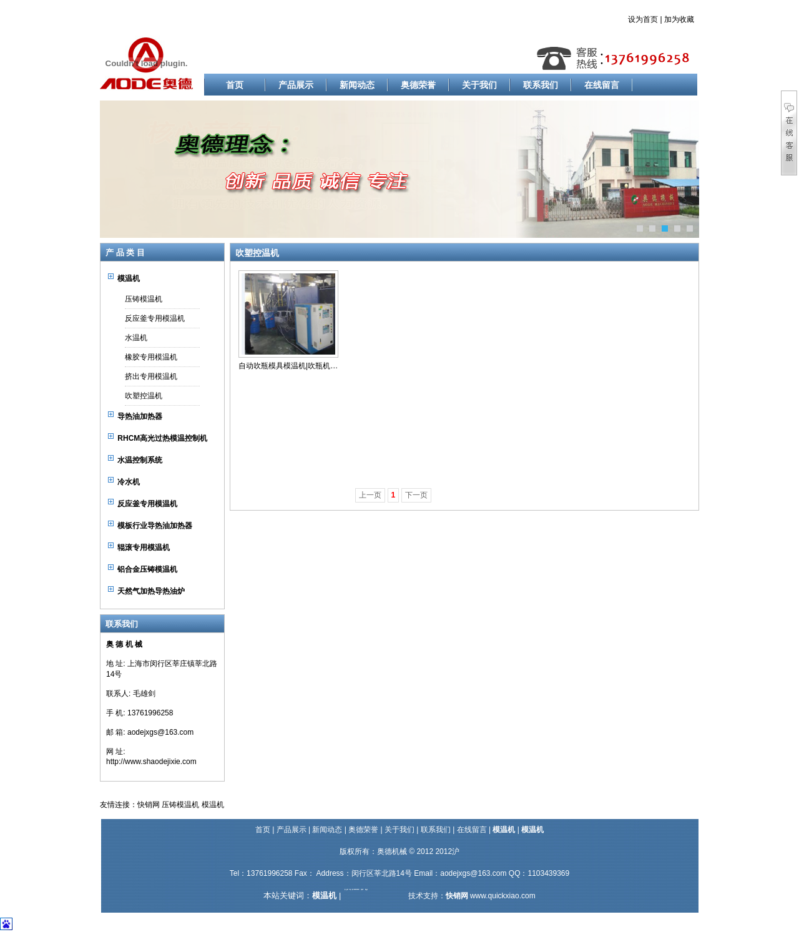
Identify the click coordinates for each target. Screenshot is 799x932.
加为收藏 (679, 19)
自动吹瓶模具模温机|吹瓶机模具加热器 (303, 365)
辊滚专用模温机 (143, 547)
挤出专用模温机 (151, 376)
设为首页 (643, 19)
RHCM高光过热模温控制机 (162, 438)
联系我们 (540, 85)
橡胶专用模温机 (151, 357)
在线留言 (601, 85)
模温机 (128, 278)
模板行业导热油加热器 (154, 525)
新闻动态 (357, 85)
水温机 (136, 337)
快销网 (148, 804)
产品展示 (295, 85)
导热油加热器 (139, 416)
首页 (234, 85)
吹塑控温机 (143, 395)
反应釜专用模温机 (155, 318)
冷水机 (128, 482)
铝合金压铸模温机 (147, 569)
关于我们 (479, 85)
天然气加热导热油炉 (151, 591)
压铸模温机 (143, 299)
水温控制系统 (139, 460)
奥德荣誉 (418, 85)
